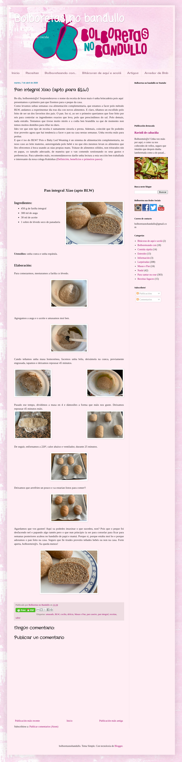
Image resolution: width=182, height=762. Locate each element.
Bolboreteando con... (60, 73)
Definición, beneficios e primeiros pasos (79, 159)
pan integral (103, 614)
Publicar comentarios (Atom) (43, 726)
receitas (113, 614)
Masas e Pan (80, 614)
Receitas (32, 73)
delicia (71, 614)
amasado (50, 614)
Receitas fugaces (146, 279)
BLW (57, 614)
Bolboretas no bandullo (69, 19)
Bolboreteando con (147, 245)
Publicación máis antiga (111, 720)
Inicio (16, 73)
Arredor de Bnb (156, 73)
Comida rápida (145, 249)
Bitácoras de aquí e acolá (101, 73)
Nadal (140, 270)
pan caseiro (92, 614)
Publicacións (144, 293)
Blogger (118, 746)
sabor (18, 618)
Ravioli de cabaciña (146, 132)
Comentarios (144, 299)
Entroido (142, 253)
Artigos (132, 73)
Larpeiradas (143, 262)
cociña (63, 614)
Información (144, 258)
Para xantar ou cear (147, 274)
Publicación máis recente (27, 720)
